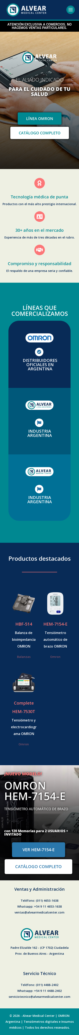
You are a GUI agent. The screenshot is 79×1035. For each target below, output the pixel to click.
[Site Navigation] (70, 9)
